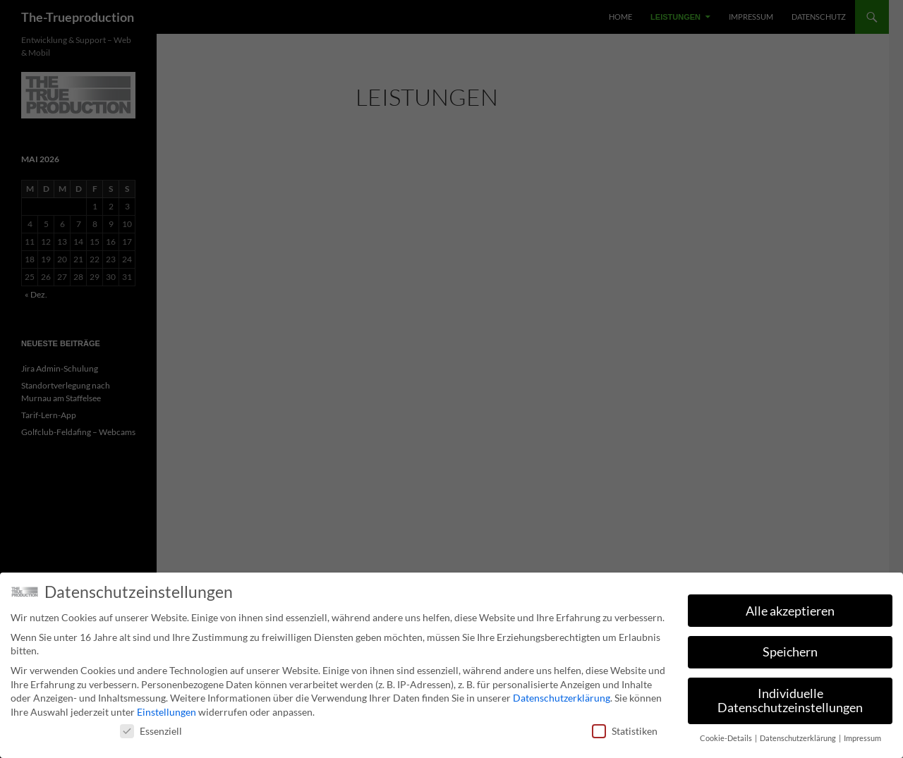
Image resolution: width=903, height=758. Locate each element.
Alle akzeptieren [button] (790, 611)
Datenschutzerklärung (561, 698)
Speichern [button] (790, 651)
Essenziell (151, 731)
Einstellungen (166, 712)
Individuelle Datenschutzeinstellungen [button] (790, 700)
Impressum (862, 738)
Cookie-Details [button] (726, 738)
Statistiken (624, 731)
